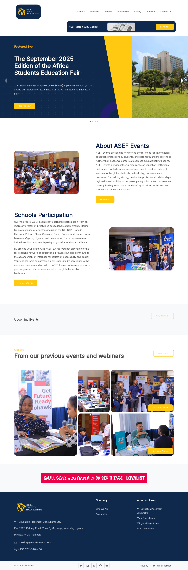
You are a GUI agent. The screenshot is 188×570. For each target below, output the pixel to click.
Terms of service (162, 565)
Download (164, 27)
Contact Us (165, 11)
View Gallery (163, 353)
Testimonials (123, 11)
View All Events (162, 316)
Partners (108, 11)
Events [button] (79, 11)
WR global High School (148, 523)
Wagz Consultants (146, 518)
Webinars (94, 11)
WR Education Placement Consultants (149, 510)
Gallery (137, 11)
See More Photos (160, 407)
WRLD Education (145, 528)
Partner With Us (26, 283)
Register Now (25, 106)
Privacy (144, 565)
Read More (105, 199)
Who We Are (102, 508)
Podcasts (150, 11)
